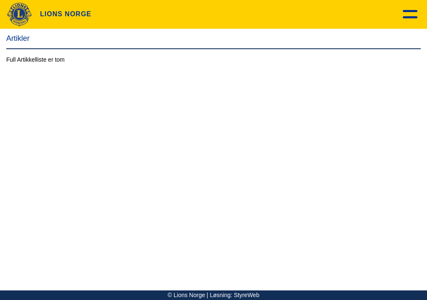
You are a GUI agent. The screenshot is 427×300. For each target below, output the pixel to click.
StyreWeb (246, 295)
